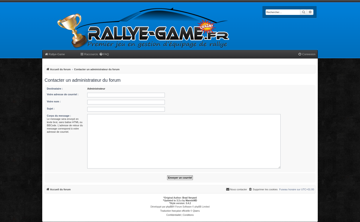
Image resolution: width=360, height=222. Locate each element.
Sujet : (51, 108)
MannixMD (191, 200)
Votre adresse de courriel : (63, 94)
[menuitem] (104, 54)
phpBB (169, 206)
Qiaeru (196, 211)
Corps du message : (59, 115)
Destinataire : (55, 88)
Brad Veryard (189, 198)
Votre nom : (54, 101)
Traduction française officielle (175, 211)
